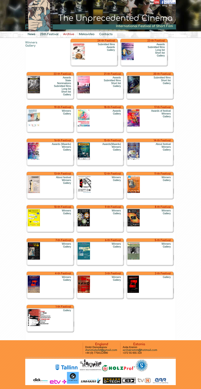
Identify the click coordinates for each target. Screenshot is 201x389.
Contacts (106, 34)
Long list (160, 50)
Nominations (64, 83)
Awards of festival (161, 110)
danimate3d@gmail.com (101, 350)
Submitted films (106, 44)
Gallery (30, 45)
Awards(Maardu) (111, 144)
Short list (160, 52)
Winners (31, 42)
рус (158, 5)
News (31, 34)
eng (164, 5)
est (171, 5)
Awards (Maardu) (61, 144)
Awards (111, 47)
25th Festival (49, 34)
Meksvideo (87, 34)
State (68, 80)
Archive (68, 34)
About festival (163, 144)
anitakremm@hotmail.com (140, 350)
